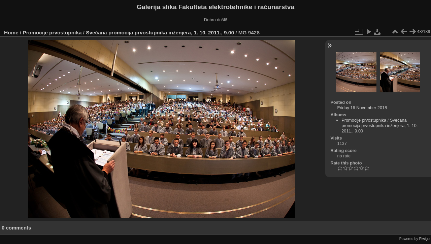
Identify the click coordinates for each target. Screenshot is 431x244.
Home (11, 32)
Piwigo (424, 239)
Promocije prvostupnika (52, 32)
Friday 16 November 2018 (362, 107)
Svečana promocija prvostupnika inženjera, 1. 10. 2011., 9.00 (160, 32)
